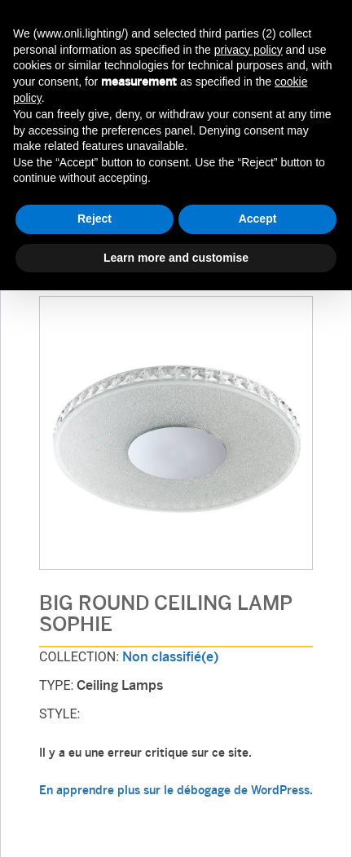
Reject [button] (94, 218)
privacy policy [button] (248, 49)
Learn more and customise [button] (176, 257)
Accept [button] (258, 218)
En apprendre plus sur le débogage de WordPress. (176, 791)
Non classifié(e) (170, 658)
